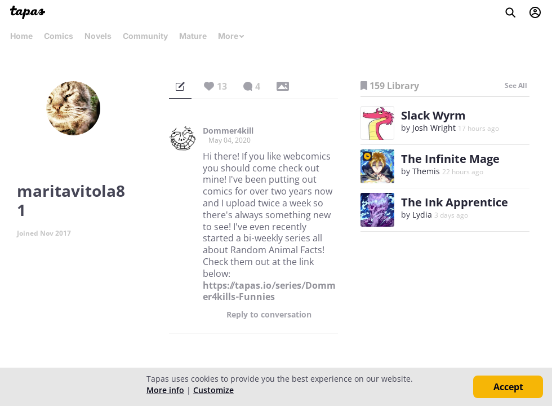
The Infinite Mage (450, 158)
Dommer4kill (228, 131)
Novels (98, 36)
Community (145, 36)
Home (21, 36)
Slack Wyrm (433, 115)
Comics (58, 36)
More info (165, 390)
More (231, 36)
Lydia (422, 214)
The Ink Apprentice (454, 202)
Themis (426, 171)
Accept (508, 387)
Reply (268, 315)
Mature (193, 36)
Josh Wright (434, 127)
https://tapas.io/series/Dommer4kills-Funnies (269, 291)
